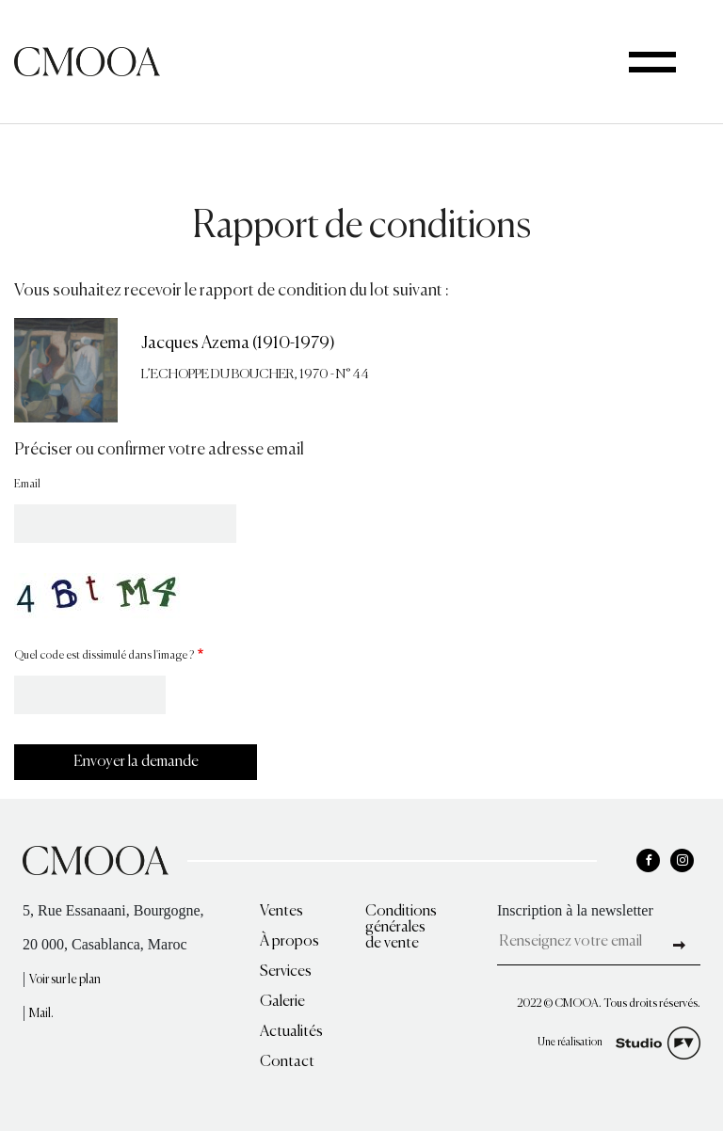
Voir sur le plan (65, 980)
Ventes (281, 911)
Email (27, 484)
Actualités (291, 1032)
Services (286, 972)
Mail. (41, 1014)
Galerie (282, 1002)
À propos (289, 941)
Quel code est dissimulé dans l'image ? (104, 655)
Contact (287, 1062)
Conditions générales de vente (401, 927)
